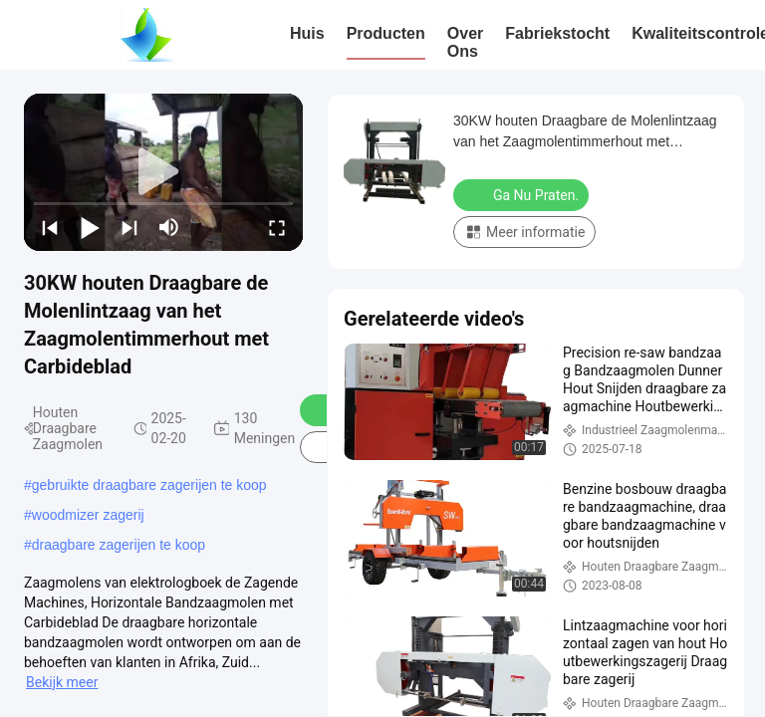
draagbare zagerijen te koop (118, 545)
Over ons (465, 42)
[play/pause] (90, 227)
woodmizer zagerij (88, 515)
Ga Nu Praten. (523, 194)
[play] (163, 172)
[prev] (50, 227)
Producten (386, 33)
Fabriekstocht (557, 33)
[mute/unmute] (169, 227)
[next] (129, 227)
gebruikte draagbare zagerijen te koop (149, 485)
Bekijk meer (62, 682)
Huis (307, 33)
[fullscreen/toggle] (277, 227)
